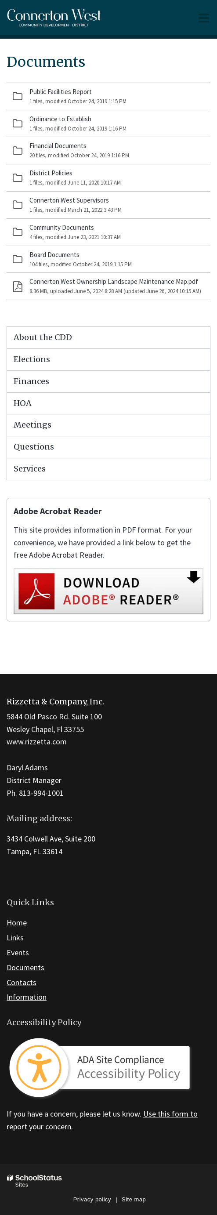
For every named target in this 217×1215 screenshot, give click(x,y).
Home (17, 923)
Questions (34, 447)
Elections (32, 359)
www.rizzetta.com (37, 741)
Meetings (32, 425)
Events (18, 952)
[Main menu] (204, 17)
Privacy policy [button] (92, 1199)
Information (27, 997)
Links (15, 937)
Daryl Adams (27, 767)
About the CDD (43, 337)
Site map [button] (134, 1199)
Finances (31, 381)
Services (30, 469)
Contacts (21, 982)
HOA (23, 403)
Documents (25, 967)
